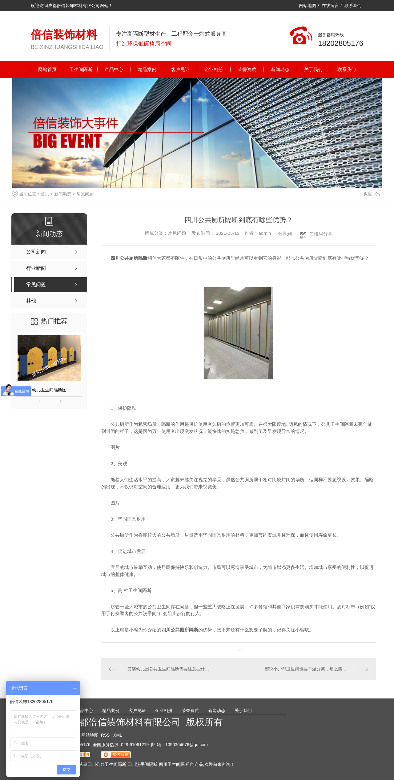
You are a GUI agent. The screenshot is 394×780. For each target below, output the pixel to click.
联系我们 (353, 5)
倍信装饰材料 (64, 34)
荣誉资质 (247, 69)
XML (117, 735)
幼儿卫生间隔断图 (49, 389)
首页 (45, 193)
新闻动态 (280, 69)
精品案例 (147, 69)
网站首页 (47, 69)
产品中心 (114, 69)
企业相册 (213, 69)
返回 (372, 194)
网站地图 (307, 5)
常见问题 (85, 193)
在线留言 (330, 5)
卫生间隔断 (80, 69)
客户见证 (180, 69)
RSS (106, 735)
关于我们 (313, 69)
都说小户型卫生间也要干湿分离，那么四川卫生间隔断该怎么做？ (316, 668)
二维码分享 (320, 233)
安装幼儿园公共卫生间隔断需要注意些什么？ (170, 668)
